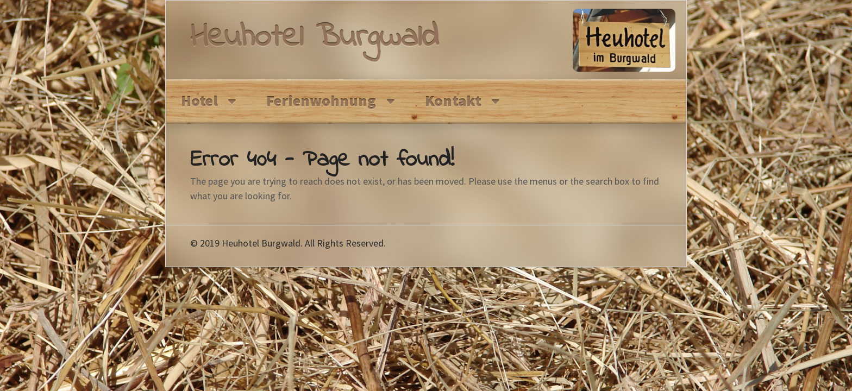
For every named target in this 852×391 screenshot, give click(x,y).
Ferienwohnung (321, 101)
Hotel (199, 101)
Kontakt (453, 101)
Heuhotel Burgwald (314, 38)
